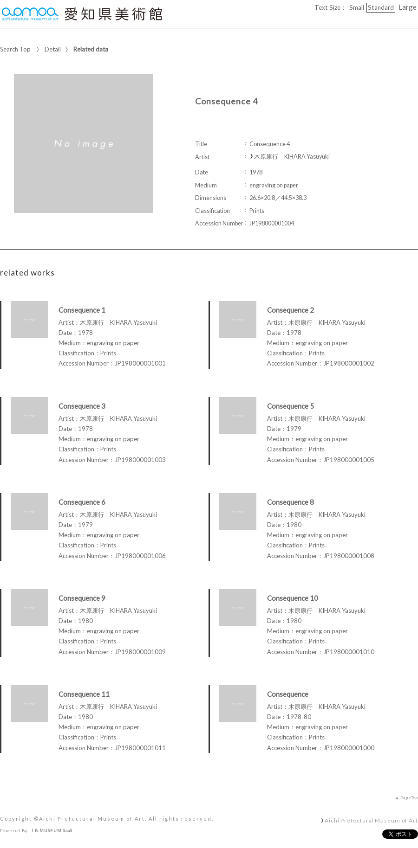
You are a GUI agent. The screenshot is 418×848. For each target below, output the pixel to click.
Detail (53, 49)
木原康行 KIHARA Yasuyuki (292, 156)
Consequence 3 (82, 406)
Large (407, 7)
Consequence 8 (290, 502)
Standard (381, 7)
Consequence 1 (82, 310)
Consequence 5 (290, 406)
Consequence (287, 694)
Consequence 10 (292, 598)
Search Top (15, 49)
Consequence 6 (82, 502)
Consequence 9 (82, 598)
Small (356, 7)
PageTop (409, 797)
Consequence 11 (84, 694)
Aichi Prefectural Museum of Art (371, 820)
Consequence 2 (290, 310)
